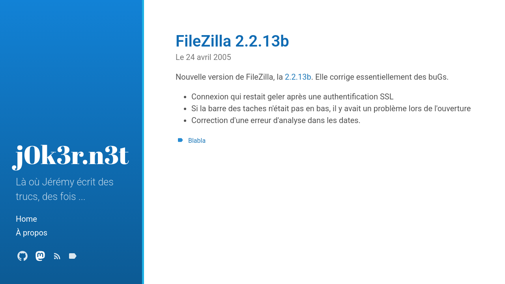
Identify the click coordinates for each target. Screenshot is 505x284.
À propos (31, 232)
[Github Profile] (22, 258)
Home (26, 219)
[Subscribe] (57, 258)
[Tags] (72, 258)
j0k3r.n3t (72, 154)
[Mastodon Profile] (40, 258)
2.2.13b (298, 77)
